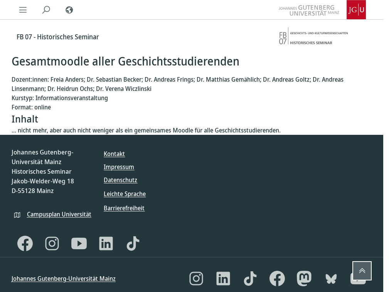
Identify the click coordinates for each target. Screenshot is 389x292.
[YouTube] (79, 243)
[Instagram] (52, 243)
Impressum (119, 167)
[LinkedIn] (106, 243)
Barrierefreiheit (124, 208)
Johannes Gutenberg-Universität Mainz (64, 278)
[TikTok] (133, 243)
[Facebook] (25, 243)
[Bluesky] (331, 278)
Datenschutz (120, 180)
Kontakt (114, 153)
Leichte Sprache (125, 194)
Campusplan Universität (59, 214)
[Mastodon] (304, 278)
